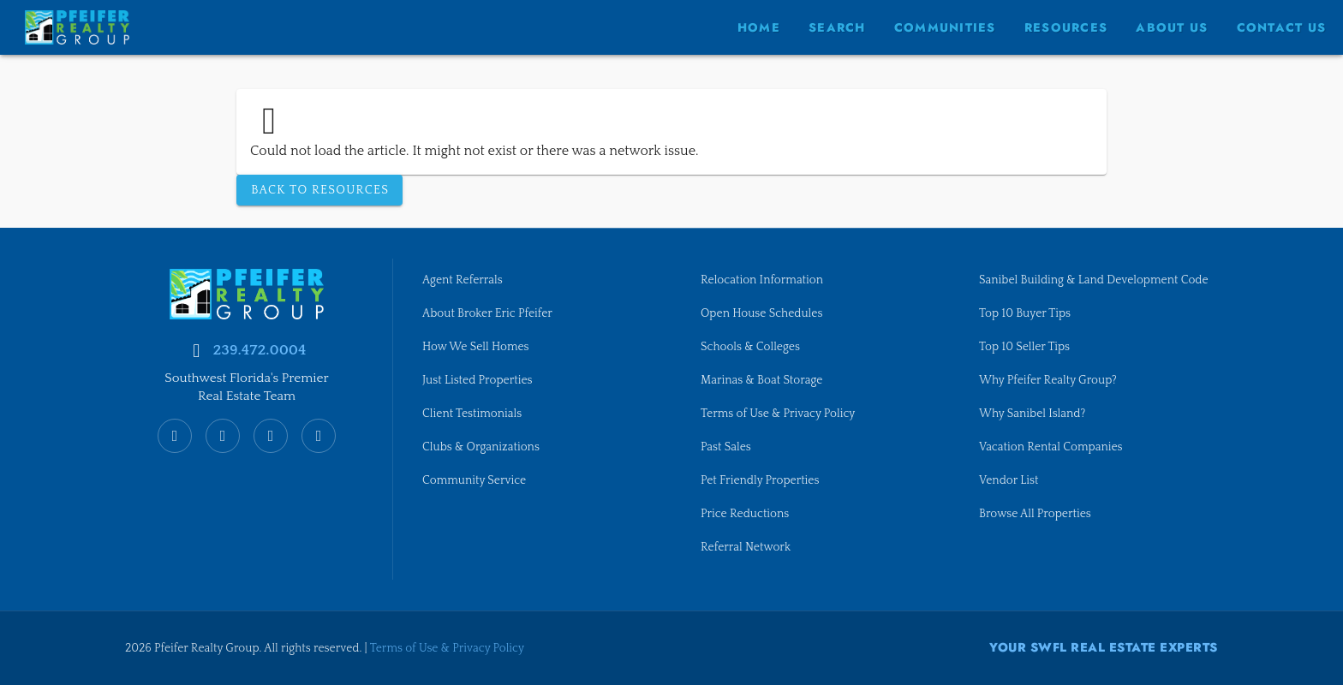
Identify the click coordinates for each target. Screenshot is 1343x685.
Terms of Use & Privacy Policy (782, 410)
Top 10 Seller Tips (1027, 358)
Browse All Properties (1038, 530)
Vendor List (1010, 496)
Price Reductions (747, 513)
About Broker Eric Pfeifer (491, 306)
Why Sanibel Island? (1035, 427)
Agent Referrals (464, 272)
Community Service (477, 478)
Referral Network (748, 547)
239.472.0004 (259, 341)
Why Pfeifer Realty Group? (1052, 393)
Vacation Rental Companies (1055, 461)
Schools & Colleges (753, 341)
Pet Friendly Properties (764, 478)
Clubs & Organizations (484, 444)
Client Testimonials (475, 410)
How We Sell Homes (478, 341)
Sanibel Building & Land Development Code (1084, 280)
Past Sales (727, 444)
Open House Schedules (765, 306)
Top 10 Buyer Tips (1027, 324)
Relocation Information (765, 272)
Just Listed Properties (480, 375)
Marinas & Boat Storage (765, 375)
